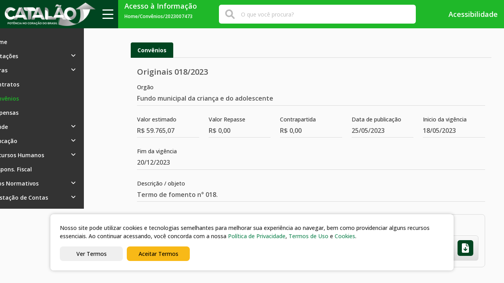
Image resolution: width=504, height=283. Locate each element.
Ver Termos (91, 253)
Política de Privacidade (256, 236)
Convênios (152, 50)
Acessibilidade (467, 14)
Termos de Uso (308, 236)
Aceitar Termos (158, 253)
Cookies (345, 236)
